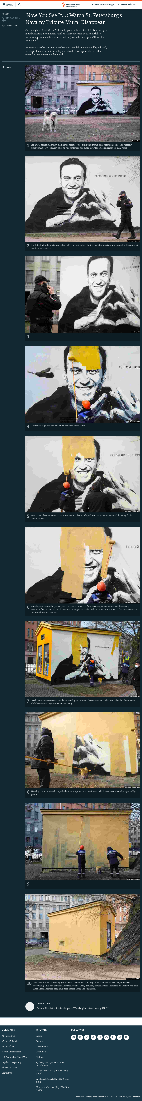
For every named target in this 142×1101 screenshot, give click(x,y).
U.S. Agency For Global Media (15, 1057)
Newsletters (42, 1047)
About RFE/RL (8, 1036)
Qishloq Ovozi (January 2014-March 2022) (50, 1064)
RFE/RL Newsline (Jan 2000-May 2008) (52, 1072)
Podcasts (40, 1057)
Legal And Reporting (11, 1062)
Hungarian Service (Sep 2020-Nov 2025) (52, 1089)
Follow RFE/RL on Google (103, 5)
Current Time (10, 25)
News (39, 1036)
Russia (5, 14)
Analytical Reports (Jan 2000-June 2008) (52, 1080)
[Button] (6, 68)
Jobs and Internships (11, 1052)
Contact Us (7, 1073)
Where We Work (9, 1041)
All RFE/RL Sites (9, 1068)
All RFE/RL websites (127, 5)
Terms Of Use (8, 1047)
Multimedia (42, 1052)
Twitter (125, 986)
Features (40, 1041)
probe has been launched (52, 47)
